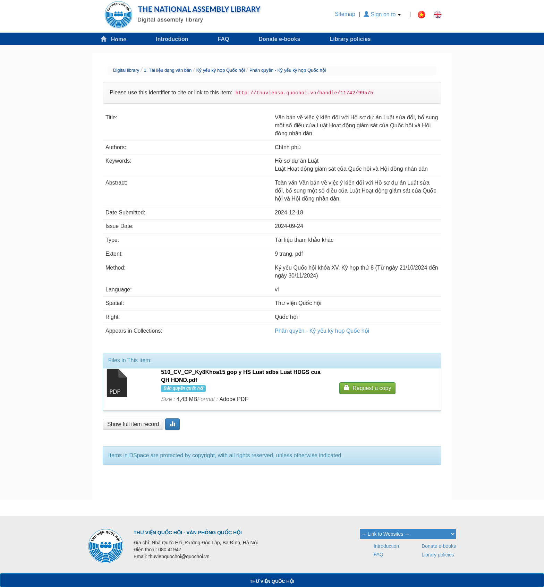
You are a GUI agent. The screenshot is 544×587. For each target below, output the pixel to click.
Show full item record (133, 424)
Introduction (172, 39)
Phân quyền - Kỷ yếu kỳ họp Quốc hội (287, 70)
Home (113, 39)
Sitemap (345, 14)
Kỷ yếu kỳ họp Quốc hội (220, 70)
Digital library (126, 70)
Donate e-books (279, 39)
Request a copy (367, 387)
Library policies (350, 39)
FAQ (223, 39)
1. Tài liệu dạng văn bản (168, 70)
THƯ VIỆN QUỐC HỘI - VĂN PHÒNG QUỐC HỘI (188, 532)
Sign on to (382, 14)
